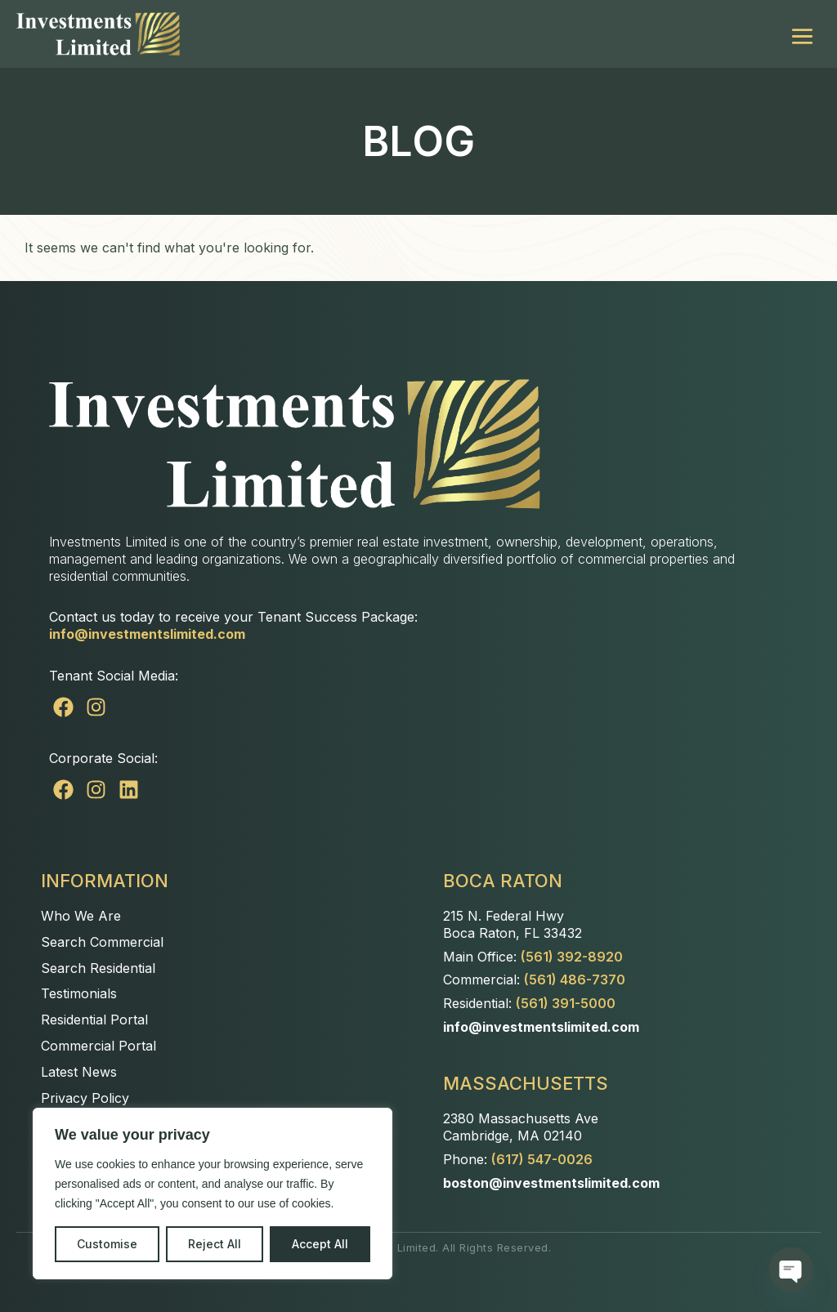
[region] (212, 1193)
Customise (107, 1244)
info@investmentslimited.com (147, 634)
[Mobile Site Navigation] (802, 34)
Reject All (214, 1244)
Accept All (320, 1244)
